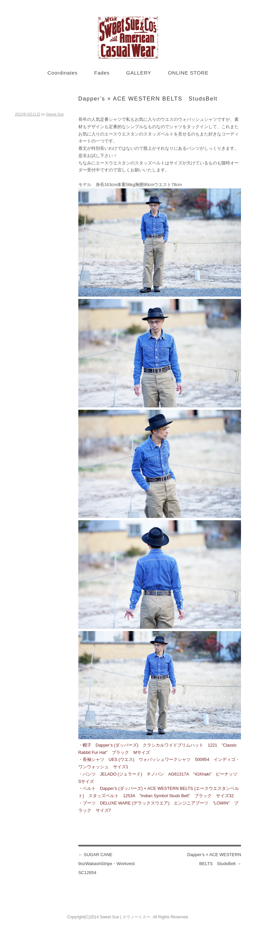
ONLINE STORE (188, 73)
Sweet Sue (55, 114)
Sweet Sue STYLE (128, 38)
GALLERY (138, 73)
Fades (102, 73)
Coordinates (62, 73)
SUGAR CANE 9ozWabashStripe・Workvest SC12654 (108, 863)
